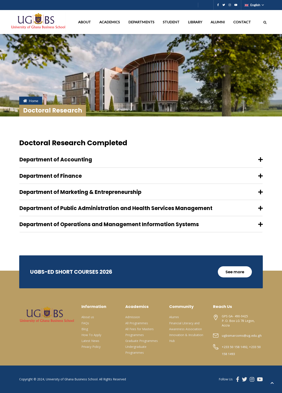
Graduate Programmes (141, 341)
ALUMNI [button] (218, 22)
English (253, 5)
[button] (265, 21)
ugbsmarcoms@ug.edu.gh (242, 335)
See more (234, 272)
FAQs (85, 323)
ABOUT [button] (84, 22)
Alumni (174, 317)
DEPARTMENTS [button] (141, 22)
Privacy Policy (91, 347)
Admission (132, 317)
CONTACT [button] (242, 22)
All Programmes (136, 323)
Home (30, 101)
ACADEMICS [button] (109, 22)
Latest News (90, 341)
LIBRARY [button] (195, 22)
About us (87, 317)
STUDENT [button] (171, 22)
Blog (84, 329)
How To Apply (91, 335)
